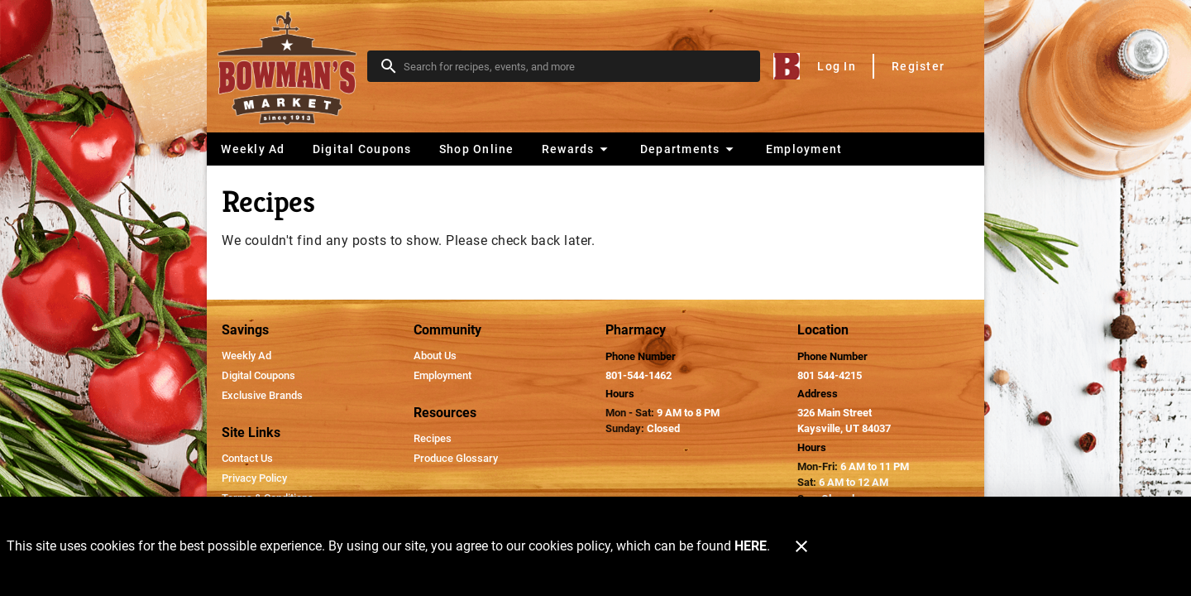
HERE (750, 546)
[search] (575, 66)
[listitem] (246, 356)
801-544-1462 (638, 375)
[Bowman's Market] (292, 66)
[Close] (801, 546)
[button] (577, 149)
